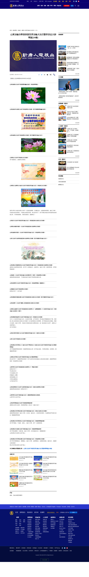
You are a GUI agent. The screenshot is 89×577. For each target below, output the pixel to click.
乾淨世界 (31, 550)
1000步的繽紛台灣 (62, 534)
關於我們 (18, 547)
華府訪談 (29, 530)
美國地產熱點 (46, 531)
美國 (16, 521)
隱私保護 (29, 547)
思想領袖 (37, 526)
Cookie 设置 (44, 559)
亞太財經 (29, 537)
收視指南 (23, 547)
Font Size (51, 74)
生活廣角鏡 (61, 519)
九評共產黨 (70, 528)
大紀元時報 (25, 550)
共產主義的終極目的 (72, 524)
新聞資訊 (22, 512)
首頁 (11, 30)
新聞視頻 (29, 517)
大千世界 (61, 530)
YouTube (78, 1)
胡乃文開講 (53, 523)
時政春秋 (37, 524)
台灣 (20, 521)
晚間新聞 (29, 524)
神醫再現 (53, 526)
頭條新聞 (60, 34)
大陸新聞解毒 (38, 537)
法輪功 (19, 30)
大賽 (31, 1)
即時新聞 (17, 529)
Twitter (76, 1)
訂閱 (73, 512)
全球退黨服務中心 (44, 550)
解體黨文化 (61, 184)
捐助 (63, 1)
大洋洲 (28, 506)
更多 (71, 550)
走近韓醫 (53, 528)
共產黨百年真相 (71, 523)
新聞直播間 (67, 5)
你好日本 (61, 521)
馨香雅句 (45, 524)
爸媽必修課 (45, 528)
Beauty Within (62, 528)
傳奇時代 (70, 521)
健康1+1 (52, 519)
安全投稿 (40, 547)
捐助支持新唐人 (51, 512)
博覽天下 (17, 531)
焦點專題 (15, 30)
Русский (64, 506)
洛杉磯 (24, 506)
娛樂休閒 (61, 517)
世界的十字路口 (38, 533)
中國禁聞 (29, 523)
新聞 (38, 5)
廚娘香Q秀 (61, 531)
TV (72, 5)
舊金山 (39, 506)
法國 (36, 506)
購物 (70, 1)
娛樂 (24, 520)
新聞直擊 (29, 526)
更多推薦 (77, 100)
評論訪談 (59, 5)
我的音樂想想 (62, 537)
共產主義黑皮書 (62, 181)
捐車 (66, 1)
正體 (40, 1)
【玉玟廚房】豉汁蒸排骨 (72, 162)
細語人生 (37, 538)
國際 (16, 520)
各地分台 (35, 1)
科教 (20, 525)
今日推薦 (60, 77)
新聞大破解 (37, 528)
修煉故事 (70, 540)
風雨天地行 (70, 533)
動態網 (55, 550)
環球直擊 (29, 521)
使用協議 (35, 547)
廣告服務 (46, 547)
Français (59, 506)
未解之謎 (45, 519)
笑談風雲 (45, 521)
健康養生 (53, 517)
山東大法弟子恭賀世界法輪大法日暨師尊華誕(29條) (38, 448)
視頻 (42, 5)
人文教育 (45, 517)
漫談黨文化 (61, 178)
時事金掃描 (37, 523)
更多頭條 (77, 73)
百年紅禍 (70, 531)
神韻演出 (17, 533)
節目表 (36, 512)
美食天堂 (61, 524)
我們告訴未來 (71, 519)
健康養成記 (53, 524)
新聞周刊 (29, 528)
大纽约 (16, 506)
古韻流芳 (45, 523)
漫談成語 (45, 526)
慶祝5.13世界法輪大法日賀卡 (28, 30)
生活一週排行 (61, 159)
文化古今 (45, 530)
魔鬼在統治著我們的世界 (73, 526)
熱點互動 (37, 521)
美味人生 (61, 526)
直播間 (42, 512)
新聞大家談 (37, 519)
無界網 (60, 550)
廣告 (59, 1)
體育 (24, 521)
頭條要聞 (17, 527)
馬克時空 (37, 535)
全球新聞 (29, 519)
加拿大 (20, 506)
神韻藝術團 (18, 550)
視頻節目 (30, 512)
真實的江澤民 (71, 530)
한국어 (73, 506)
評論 (16, 523)
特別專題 (60, 176)
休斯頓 (32, 506)
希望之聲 (37, 550)
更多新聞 (77, 122)
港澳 (20, 520)
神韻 (28, 1)
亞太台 (43, 506)
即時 (51, 5)
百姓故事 (70, 537)
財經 (20, 523)
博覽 (55, 5)
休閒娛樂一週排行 (63, 103)
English (53, 506)
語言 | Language (48, 1)
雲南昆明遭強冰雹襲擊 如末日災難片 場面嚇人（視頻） (73, 64)
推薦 (48, 5)
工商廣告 (70, 542)
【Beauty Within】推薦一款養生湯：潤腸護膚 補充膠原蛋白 (73, 113)
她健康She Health (54, 521)
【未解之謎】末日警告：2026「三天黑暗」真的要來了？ (72, 130)
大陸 (16, 525)
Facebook (74, 1)
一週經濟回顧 (30, 531)
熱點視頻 (22, 527)
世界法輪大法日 (26, 84)
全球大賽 (22, 533)
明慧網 (51, 550)
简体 (42, 1)
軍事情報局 (37, 530)
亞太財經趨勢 (30, 535)
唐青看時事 (37, 531)
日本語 (68, 506)
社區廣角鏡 (29, 533)
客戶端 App (57, 547)
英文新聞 (55, 1)
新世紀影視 (65, 550)
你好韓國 (61, 523)
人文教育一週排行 (63, 126)
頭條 (45, 5)
